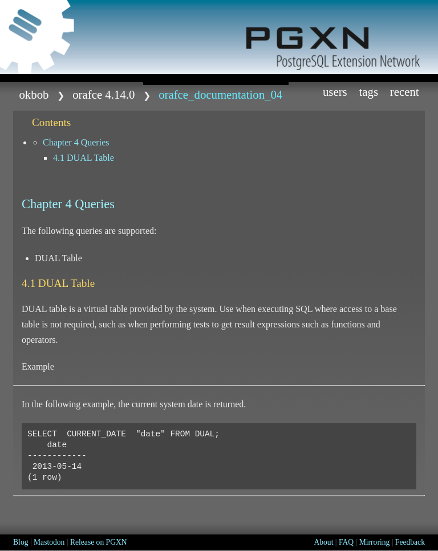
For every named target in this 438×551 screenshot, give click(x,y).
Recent (404, 91)
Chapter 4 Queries (76, 142)
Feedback (410, 542)
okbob (33, 94)
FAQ (346, 542)
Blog (20, 542)
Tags (368, 91)
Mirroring (374, 542)
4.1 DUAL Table (83, 158)
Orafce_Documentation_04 (220, 94)
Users (335, 91)
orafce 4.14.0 (103, 94)
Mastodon (49, 542)
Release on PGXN (98, 542)
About (323, 542)
